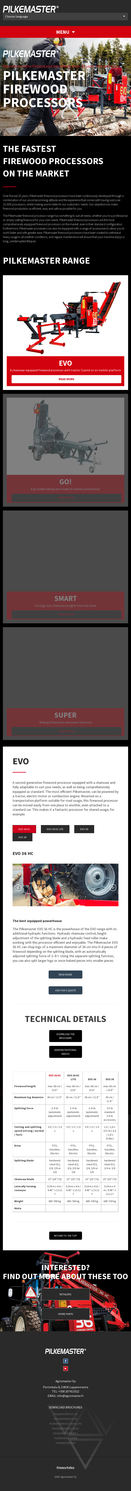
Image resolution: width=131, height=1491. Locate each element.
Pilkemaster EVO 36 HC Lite (65, 1423)
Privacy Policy (65, 1467)
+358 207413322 (68, 1391)
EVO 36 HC (24, 829)
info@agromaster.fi (70, 1396)
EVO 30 (22, 837)
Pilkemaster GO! (65, 1443)
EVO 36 (84, 829)
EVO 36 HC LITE (55, 829)
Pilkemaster (31, 9)
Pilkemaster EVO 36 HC (65, 1428)
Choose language (65, 16)
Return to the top (65, 1235)
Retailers (65, 1294)
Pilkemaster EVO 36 (65, 1419)
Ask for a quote (65, 990)
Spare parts (65, 1314)
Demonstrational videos (65, 1052)
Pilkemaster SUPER (65, 1438)
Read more (66, 379)
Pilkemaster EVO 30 (65, 1414)
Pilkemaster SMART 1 (65, 1433)
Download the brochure (66, 1036)
